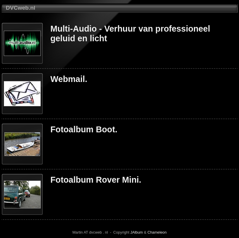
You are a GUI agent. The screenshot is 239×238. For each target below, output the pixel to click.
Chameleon (156, 232)
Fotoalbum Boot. (83, 129)
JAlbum (136, 232)
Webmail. (68, 79)
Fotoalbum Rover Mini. (95, 179)
